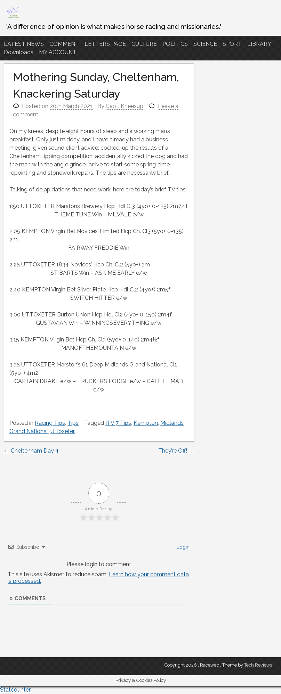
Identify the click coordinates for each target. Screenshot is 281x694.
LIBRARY (259, 44)
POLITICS (175, 44)
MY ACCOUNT (58, 52)
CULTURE (144, 44)
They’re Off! (176, 450)
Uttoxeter (62, 431)
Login (182, 547)
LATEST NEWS (24, 44)
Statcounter (15, 689)
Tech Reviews (258, 665)
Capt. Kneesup (124, 106)
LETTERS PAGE (105, 44)
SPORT (232, 44)
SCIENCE (205, 44)
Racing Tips (50, 423)
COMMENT (64, 44)
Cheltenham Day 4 (31, 450)
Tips (73, 423)
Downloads (18, 52)
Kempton (146, 423)
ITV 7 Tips (118, 423)
